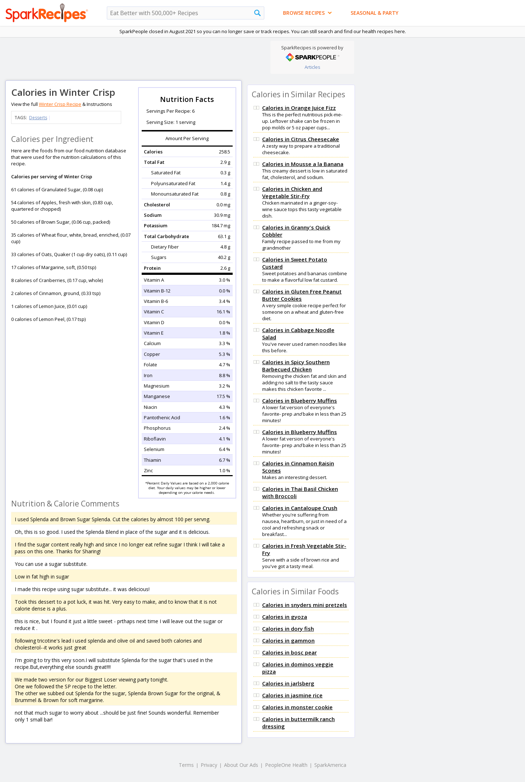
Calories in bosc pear (289, 652)
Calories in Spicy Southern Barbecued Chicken (296, 365)
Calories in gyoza (284, 616)
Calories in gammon (288, 640)
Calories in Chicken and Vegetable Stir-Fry (292, 192)
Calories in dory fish (288, 628)
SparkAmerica (330, 764)
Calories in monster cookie (297, 707)
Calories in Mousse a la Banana (302, 163)
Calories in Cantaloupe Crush (299, 507)
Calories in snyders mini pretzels (304, 604)
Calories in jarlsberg (288, 683)
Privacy (209, 764)
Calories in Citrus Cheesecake (300, 139)
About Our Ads (241, 764)
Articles (312, 67)
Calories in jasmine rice (292, 695)
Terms (186, 764)
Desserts (38, 118)
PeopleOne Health (286, 764)
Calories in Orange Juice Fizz (299, 107)
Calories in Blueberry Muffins (299, 400)
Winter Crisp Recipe (60, 104)
